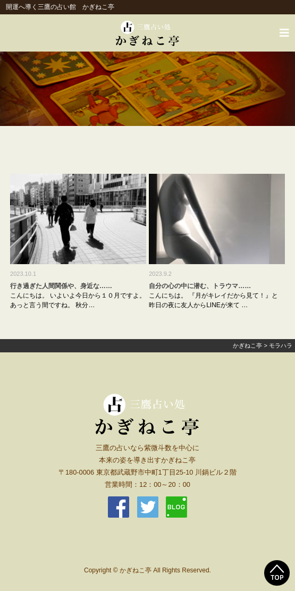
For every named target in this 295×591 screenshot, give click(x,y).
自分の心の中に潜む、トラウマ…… (200, 286)
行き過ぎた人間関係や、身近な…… (61, 286)
